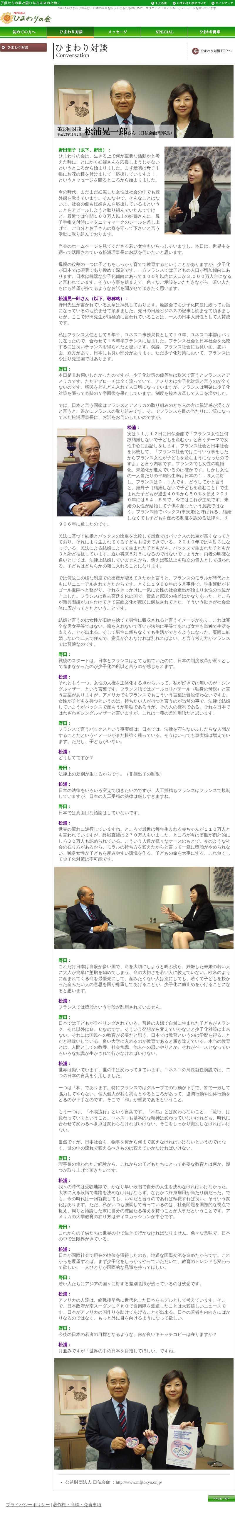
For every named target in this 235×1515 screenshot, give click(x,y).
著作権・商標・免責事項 (77, 1504)
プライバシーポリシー (28, 1504)
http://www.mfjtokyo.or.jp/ (139, 1482)
